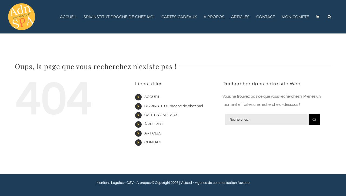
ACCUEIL (152, 97)
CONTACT (153, 142)
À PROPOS (153, 124)
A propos (144, 183)
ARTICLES (153, 133)
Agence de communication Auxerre (222, 183)
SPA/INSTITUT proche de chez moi (173, 106)
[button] (329, 16)
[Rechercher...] (267, 119)
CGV (130, 183)
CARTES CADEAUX (161, 115)
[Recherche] (314, 119)
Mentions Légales (110, 183)
